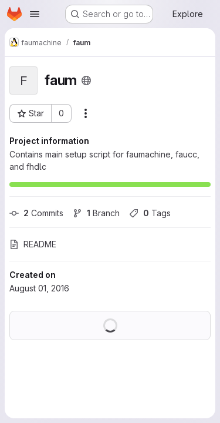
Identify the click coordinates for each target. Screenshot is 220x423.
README (32, 244)
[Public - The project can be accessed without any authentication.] (86, 80)
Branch (96, 213)
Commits (36, 213)
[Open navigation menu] (34, 14)
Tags (150, 213)
